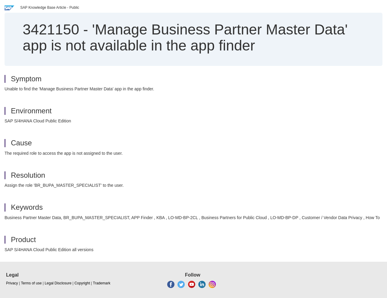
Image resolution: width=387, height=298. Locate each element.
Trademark (101, 283)
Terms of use (31, 283)
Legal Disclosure (58, 283)
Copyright (82, 283)
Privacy (12, 283)
